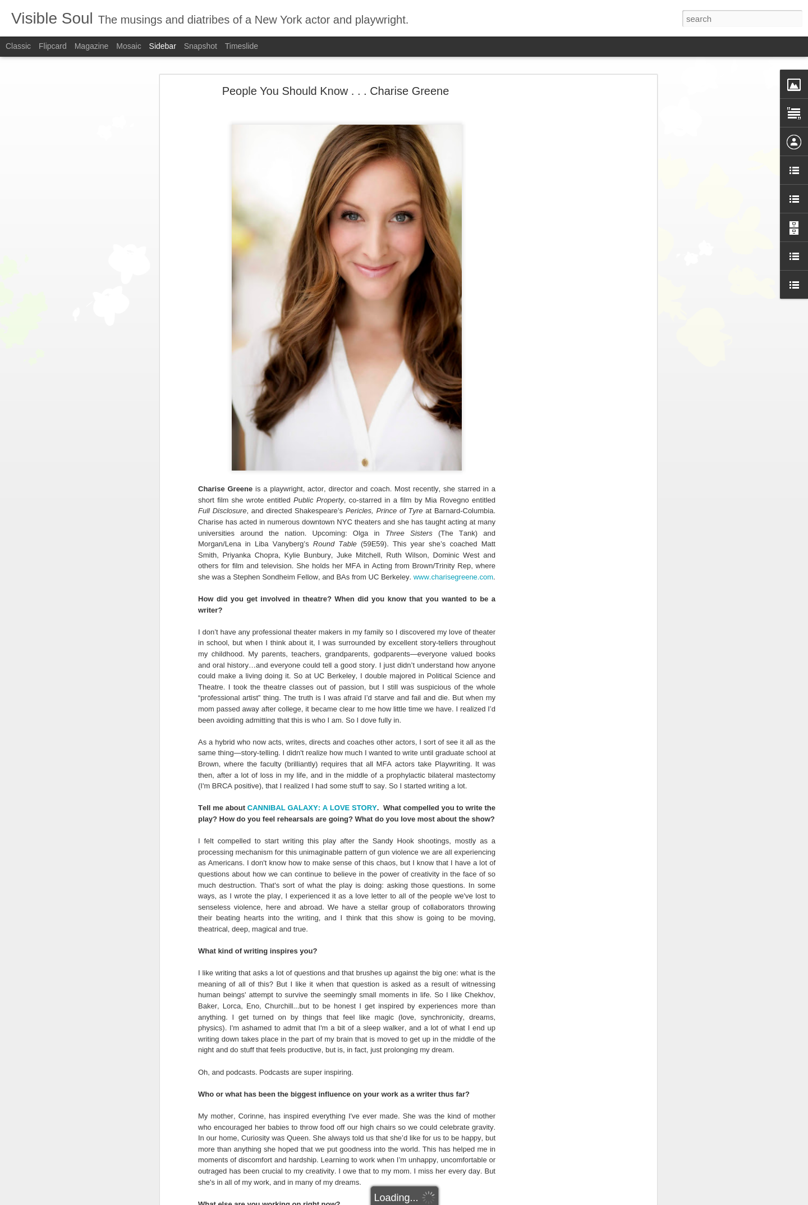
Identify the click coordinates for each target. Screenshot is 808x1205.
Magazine (92, 46)
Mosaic (128, 46)
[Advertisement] (557, 267)
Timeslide (241, 46)
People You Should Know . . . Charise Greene (335, 91)
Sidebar (162, 46)
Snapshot (200, 46)
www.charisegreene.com (453, 577)
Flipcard (53, 46)
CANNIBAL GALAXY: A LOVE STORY (312, 808)
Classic (18, 46)
